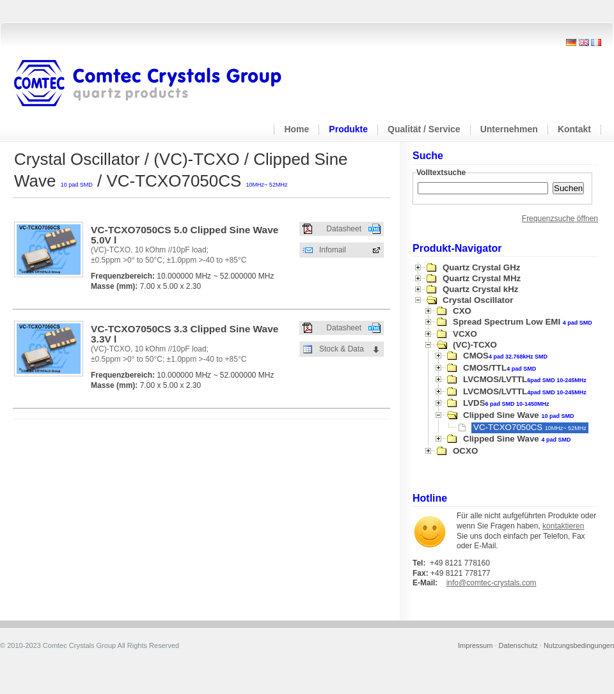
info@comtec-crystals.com (491, 582)
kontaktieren (563, 525)
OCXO (465, 451)
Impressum (475, 645)
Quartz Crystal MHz (482, 278)
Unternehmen (509, 129)
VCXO (465, 334)
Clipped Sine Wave (518, 415)
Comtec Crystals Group (158, 83)
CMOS (505, 355)
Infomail (332, 249)
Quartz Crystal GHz (481, 267)
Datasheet (343, 228)
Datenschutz (518, 645)
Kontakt (574, 129)
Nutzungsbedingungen (579, 645)
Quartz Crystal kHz (481, 289)
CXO (462, 311)
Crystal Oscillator (478, 300)
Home (296, 129)
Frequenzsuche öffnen (560, 218)
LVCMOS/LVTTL (524, 379)
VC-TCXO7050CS (529, 427)
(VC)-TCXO (475, 345)
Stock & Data (341, 348)
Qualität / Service (424, 129)
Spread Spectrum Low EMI (522, 322)
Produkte (348, 129)
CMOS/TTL (499, 368)
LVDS (506, 403)
